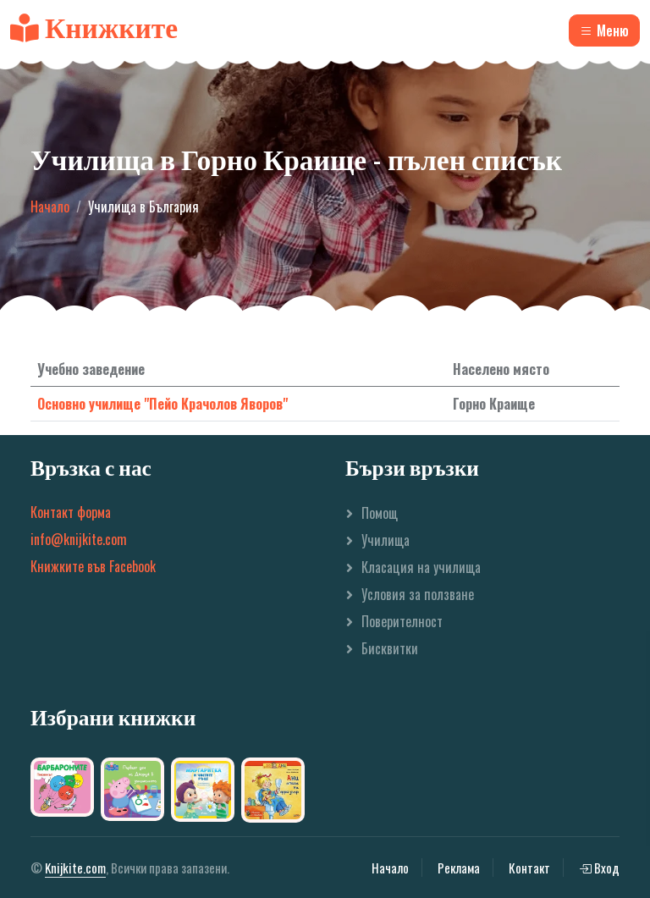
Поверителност (402, 621)
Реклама (459, 867)
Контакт (529, 867)
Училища (385, 540)
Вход (599, 867)
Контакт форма (70, 512)
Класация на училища (421, 567)
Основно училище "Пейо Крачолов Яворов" (162, 404)
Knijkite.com (75, 867)
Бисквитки (389, 648)
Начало (49, 206)
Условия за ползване (417, 594)
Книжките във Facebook (93, 566)
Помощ (379, 513)
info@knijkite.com (78, 539)
